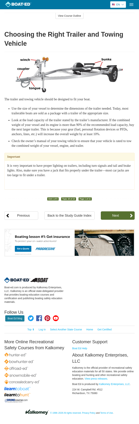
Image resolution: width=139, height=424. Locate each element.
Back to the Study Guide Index (69, 215)
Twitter (31, 318)
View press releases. (96, 378)
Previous (23, 215)
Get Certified (104, 329)
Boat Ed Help (79, 348)
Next (115, 215)
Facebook (39, 318)
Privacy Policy (88, 413)
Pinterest (47, 318)
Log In (42, 329)
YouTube (56, 318)
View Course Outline (69, 15)
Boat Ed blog (15, 318)
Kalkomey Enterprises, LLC (114, 384)
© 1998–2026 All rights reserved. (65, 413)
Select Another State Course (66, 329)
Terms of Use (106, 413)
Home (89, 329)
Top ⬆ (30, 329)
